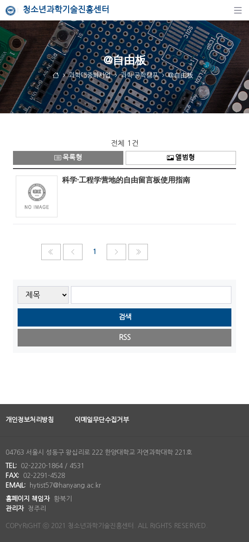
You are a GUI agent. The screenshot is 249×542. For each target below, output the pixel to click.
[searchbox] (151, 295)
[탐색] (237, 10)
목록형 (68, 157)
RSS (125, 337)
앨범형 (181, 157)
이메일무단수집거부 (102, 420)
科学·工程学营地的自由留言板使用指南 (126, 179)
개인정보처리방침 (30, 420)
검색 (124, 316)
